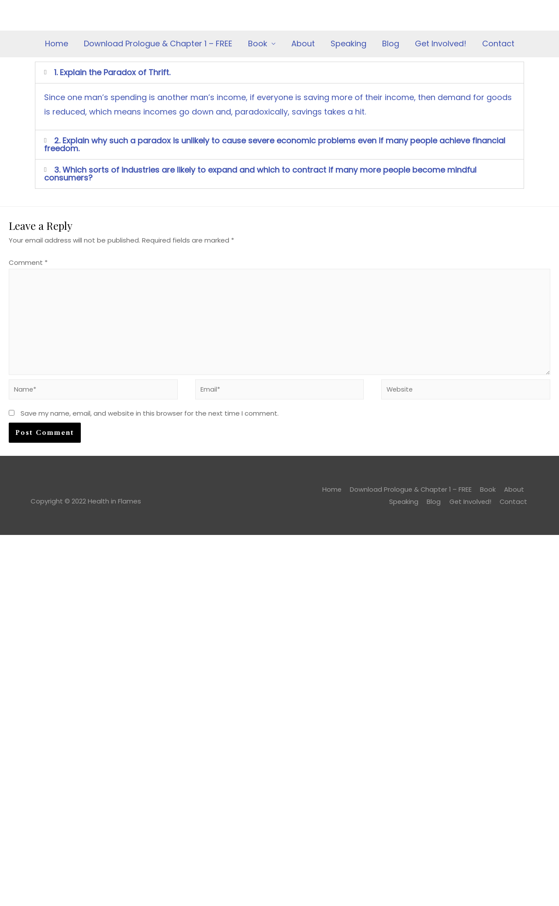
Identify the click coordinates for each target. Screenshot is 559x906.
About (303, 43)
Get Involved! (440, 43)
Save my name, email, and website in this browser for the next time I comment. (150, 415)
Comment (28, 262)
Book (257, 43)
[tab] (279, 72)
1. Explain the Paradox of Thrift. (112, 72)
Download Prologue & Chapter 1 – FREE (158, 43)
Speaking (348, 43)
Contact (498, 43)
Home (56, 43)
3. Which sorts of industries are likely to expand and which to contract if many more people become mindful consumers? (260, 173)
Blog (390, 43)
